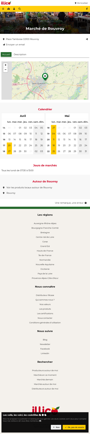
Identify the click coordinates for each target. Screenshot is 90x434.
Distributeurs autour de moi (45, 388)
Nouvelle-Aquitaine (45, 264)
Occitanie (45, 269)
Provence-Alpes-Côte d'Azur (45, 278)
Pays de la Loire (45, 273)
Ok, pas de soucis (74, 427)
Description (20, 54)
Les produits (45, 309)
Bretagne (45, 232)
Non (56, 427)
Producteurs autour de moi (45, 370)
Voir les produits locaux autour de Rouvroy (27, 187)
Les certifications (45, 313)
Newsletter (45, 344)
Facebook (45, 349)
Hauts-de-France (45, 251)
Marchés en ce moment (45, 375)
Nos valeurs (45, 304)
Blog (45, 339)
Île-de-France (45, 255)
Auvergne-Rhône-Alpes (45, 223)
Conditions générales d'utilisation (45, 322)
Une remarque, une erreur (71, 203)
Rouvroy (9, 193)
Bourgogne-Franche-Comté (45, 228)
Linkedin (45, 353)
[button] (45, 77)
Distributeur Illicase (45, 295)
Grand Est (45, 246)
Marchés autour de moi (45, 384)
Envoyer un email (14, 44)
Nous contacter (45, 318)
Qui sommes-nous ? (45, 300)
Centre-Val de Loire (45, 237)
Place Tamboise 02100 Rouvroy (21, 39)
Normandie (45, 260)
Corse (45, 241)
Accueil (6, 54)
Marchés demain (45, 379)
